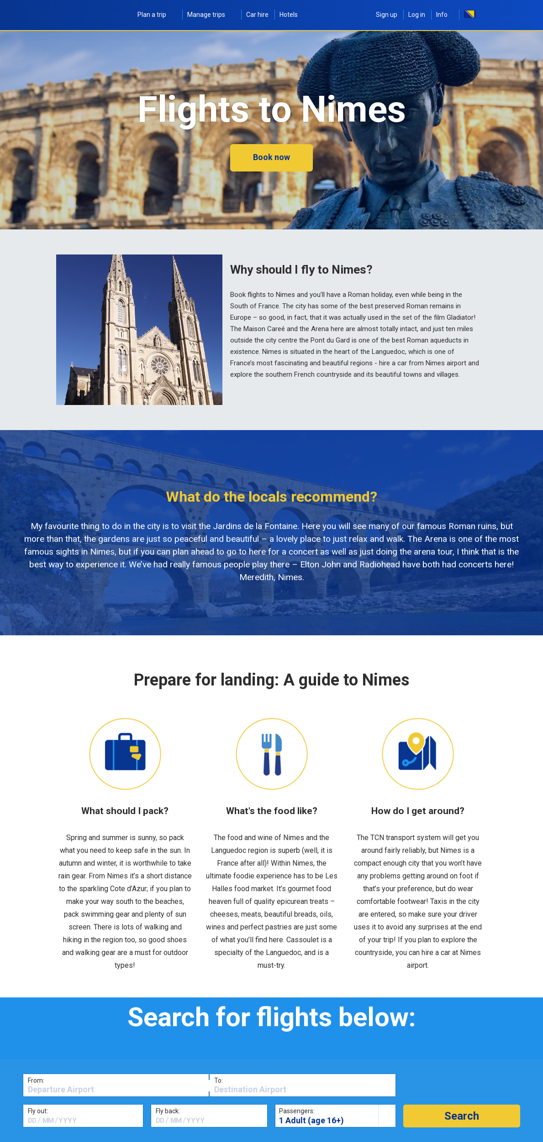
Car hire (257, 14)
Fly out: (38, 1111)
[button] (461, 1116)
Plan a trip (156, 14)
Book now (271, 157)
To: (218, 1080)
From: (36, 1080)
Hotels (288, 14)
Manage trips (211, 14)
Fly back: (168, 1111)
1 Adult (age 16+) (311, 1120)
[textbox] (116, 1089)
